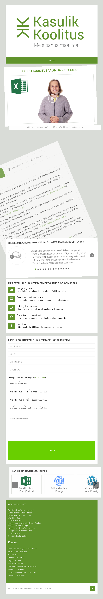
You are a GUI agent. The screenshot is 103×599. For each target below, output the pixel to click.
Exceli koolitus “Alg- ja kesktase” (21, 510)
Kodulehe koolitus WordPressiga (21, 528)
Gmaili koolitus (14, 533)
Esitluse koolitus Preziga (18, 526)
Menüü (51, 60)
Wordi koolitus (14, 518)
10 (50, 269)
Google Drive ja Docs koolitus (20, 531)
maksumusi (40, 378)
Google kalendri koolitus (18, 536)
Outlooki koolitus (15, 520)
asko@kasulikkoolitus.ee (17, 552)
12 (55, 271)
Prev (8, 246)
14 (60, 272)
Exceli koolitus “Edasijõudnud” (20, 513)
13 (58, 271)
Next (86, 265)
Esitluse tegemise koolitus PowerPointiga (24, 523)
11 (53, 270)
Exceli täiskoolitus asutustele (19, 515)
